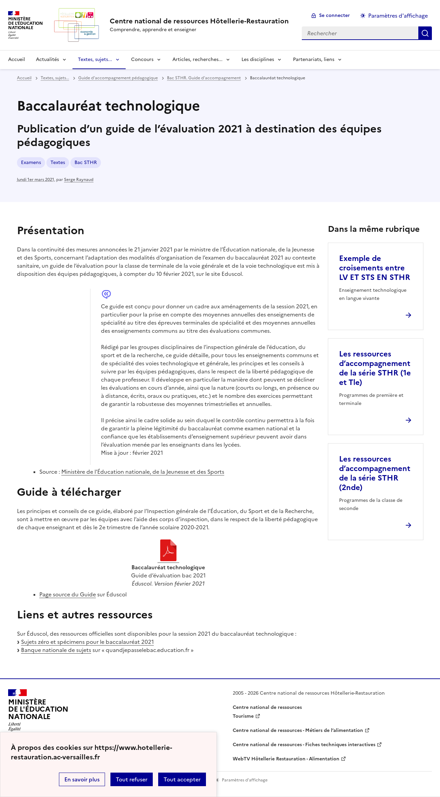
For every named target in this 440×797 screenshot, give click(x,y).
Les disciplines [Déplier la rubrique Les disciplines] (258, 59)
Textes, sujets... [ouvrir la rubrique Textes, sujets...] (55, 78)
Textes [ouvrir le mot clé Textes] (57, 162)
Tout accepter (182, 779)
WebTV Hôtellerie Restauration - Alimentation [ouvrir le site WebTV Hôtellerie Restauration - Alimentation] (286, 758)
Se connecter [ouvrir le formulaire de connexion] (334, 15)
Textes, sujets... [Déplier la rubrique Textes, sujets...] (95, 59)
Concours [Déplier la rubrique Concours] (142, 59)
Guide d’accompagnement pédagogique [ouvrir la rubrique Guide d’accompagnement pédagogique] (118, 78)
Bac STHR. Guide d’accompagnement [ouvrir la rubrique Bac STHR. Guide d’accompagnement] (204, 78)
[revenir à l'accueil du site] (199, 21)
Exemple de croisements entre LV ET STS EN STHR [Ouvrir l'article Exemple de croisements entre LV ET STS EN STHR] (374, 268)
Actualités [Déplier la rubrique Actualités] (47, 59)
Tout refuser (131, 779)
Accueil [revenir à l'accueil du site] (16, 59)
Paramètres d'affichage (398, 16)
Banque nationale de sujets (56, 650)
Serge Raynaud (78, 180)
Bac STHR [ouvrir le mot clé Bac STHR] (86, 162)
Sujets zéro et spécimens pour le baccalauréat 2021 (87, 642)
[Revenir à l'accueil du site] (38, 712)
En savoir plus (82, 779)
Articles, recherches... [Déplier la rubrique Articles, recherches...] (197, 59)
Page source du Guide (67, 594)
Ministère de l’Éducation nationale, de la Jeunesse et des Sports (142, 472)
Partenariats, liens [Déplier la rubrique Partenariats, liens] (313, 59)
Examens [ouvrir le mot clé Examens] (31, 162)
